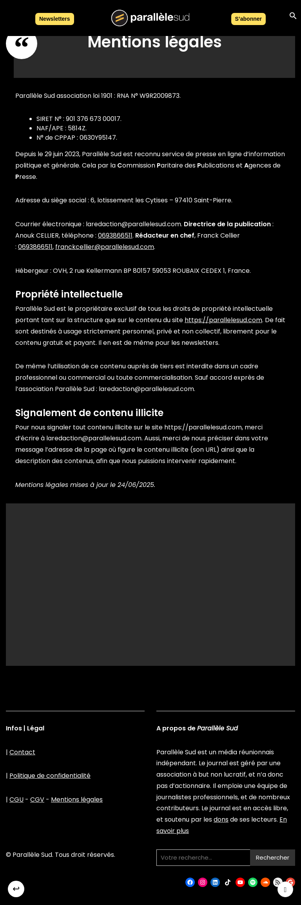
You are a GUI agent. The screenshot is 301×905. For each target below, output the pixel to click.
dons (221, 819)
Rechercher (272, 857)
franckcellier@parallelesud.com (104, 246)
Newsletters (54, 19)
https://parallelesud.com (223, 320)
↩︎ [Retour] (16, 889)
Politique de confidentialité (50, 775)
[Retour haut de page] (285, 889)
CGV (37, 799)
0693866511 (115, 235)
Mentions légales (77, 799)
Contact (22, 752)
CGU (16, 799)
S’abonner (248, 19)
